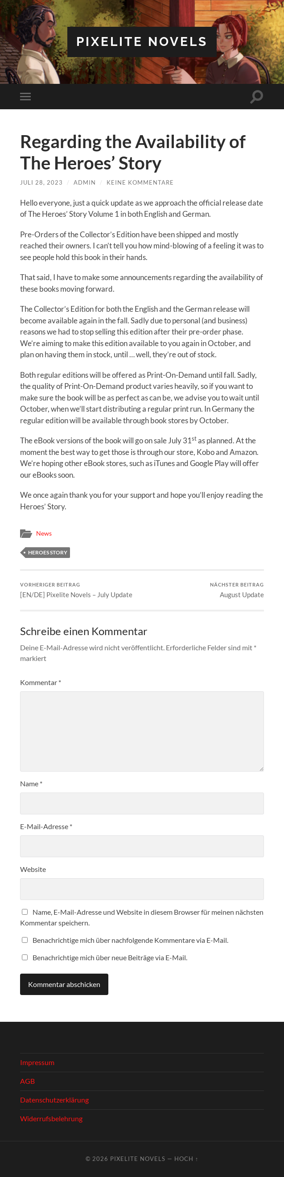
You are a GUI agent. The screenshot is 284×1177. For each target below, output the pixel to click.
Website (33, 869)
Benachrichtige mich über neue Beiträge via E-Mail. (110, 957)
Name (31, 783)
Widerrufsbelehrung (51, 1118)
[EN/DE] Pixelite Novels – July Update (76, 590)
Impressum (37, 1062)
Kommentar (40, 682)
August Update (237, 590)
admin (85, 182)
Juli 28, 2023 (41, 182)
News (44, 533)
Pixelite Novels (142, 41)
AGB (27, 1081)
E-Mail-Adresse (46, 826)
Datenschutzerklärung (54, 1099)
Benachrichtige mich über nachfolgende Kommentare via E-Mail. (130, 940)
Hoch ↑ (186, 1158)
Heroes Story (47, 552)
